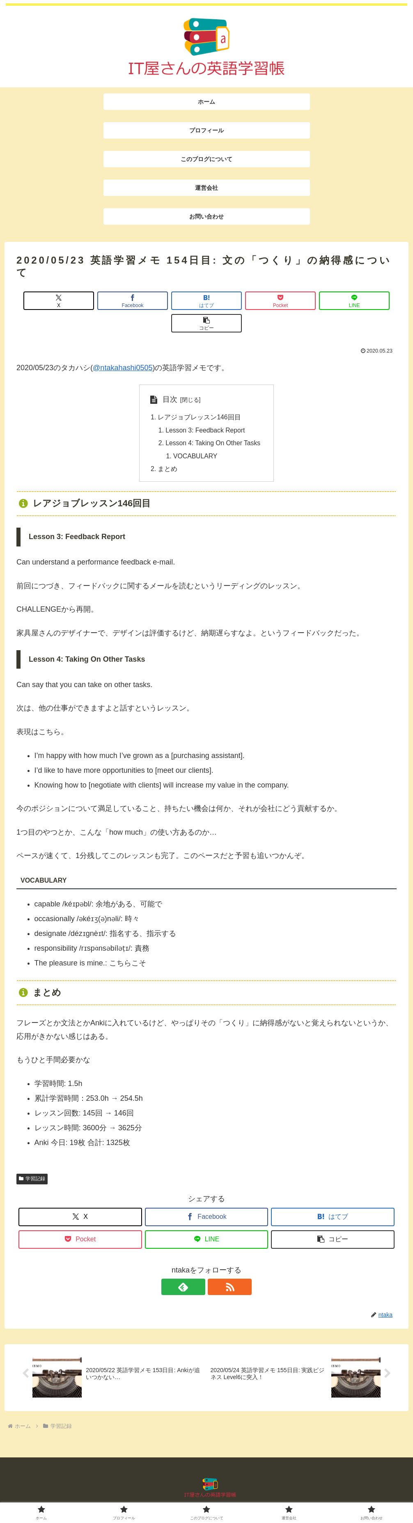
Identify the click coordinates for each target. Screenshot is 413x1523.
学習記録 (32, 1158)
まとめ (166, 448)
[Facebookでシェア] (110, 300)
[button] (366, 300)
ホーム (117, 1495)
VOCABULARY (195, 435)
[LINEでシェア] (302, 300)
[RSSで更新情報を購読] (216, 1266)
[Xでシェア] (46, 300)
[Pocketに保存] (238, 300)
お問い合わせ (287, 1495)
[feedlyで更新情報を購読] (197, 1266)
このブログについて (203, 1495)
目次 (168, 377)
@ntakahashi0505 (122, 345)
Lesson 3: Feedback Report (205, 408)
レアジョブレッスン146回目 (198, 395)
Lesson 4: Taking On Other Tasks (213, 421)
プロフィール (152, 1495)
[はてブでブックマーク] (174, 300)
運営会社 (249, 1495)
